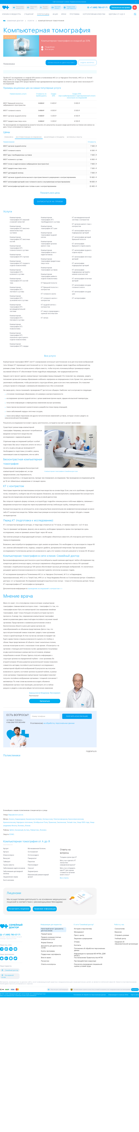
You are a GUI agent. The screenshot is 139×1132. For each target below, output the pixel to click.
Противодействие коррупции (85, 933)
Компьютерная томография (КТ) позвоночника (16, 326)
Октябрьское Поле (41, 795)
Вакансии (118, 904)
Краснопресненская (76, 791)
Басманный (19, 802)
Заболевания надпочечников (14, 841)
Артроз (6, 824)
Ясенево (21, 798)
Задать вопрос (87, 62)
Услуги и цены (43, 14)
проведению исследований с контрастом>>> (45, 588)
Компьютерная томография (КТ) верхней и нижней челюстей (19, 220)
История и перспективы (83, 901)
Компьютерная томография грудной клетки (49, 235)
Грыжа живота (8, 837)
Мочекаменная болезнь (37, 821)
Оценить (135, 962)
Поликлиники (9, 64)
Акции (55, 14)
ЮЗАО (11, 807)
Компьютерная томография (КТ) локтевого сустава (17, 289)
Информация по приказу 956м (118, 967)
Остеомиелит (33, 824)
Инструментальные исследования (29, 137)
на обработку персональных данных (58, 696)
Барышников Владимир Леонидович (76, 660)
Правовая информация (45, 881)
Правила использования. (78, 2)
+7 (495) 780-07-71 (97, 7)
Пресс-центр (79, 908)
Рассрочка (45, 933)
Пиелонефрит (33, 837)
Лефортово (34, 802)
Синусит (31, 841)
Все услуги (50, 356)
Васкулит (6, 831)
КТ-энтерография (78, 298)
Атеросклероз (8, 827)
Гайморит (6, 834)
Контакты (77, 918)
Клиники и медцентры (11, 14)
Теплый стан (71, 795)
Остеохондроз (33, 827)
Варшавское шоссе (15, 787)
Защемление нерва (10, 849)
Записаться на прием (120, 8)
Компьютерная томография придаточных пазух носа (50, 261)
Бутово (26, 802)
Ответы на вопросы (48, 937)
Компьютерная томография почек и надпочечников (48, 252)
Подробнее (50, 47)
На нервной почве (7, 949)
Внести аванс (46, 930)
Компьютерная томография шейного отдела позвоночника (49, 276)
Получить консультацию (47, 690)
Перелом (31, 834)
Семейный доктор (9, 943)
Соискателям (120, 901)
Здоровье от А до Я (117, 14)
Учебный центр (120, 911)
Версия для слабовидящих (58, 962)
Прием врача (8, 137)
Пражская (52, 795)
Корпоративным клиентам (94, 14)
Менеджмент (79, 904)
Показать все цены (50, 193)
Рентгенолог (65, 663)
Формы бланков (47, 915)
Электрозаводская (60, 791)
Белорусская (48, 791)
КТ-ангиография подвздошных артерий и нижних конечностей (81, 272)
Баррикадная (20, 791)
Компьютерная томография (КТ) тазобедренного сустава (50, 220)
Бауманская (30, 791)
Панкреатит (32, 831)
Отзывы (77, 914)
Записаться (76, 668)
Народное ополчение (24, 795)
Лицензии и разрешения (83, 911)
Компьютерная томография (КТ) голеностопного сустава (19, 248)
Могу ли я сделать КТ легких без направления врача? (68, 835)
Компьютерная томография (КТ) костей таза (19, 281)
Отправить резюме (122, 908)
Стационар (29, 14)
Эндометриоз (33, 844)
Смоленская (61, 795)
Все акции (49, 49)
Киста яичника (8, 853)
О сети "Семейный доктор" (84, 897)
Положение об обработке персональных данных (90, 967)
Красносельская (9, 795)
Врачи (63, 14)
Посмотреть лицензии (18, 881)
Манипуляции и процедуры (54, 137)
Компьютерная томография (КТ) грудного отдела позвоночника (20, 263)
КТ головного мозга (48, 294)
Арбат (12, 802)
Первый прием (46, 906)
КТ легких (44, 318)
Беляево (39, 791)
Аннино (11, 791)
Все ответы (64, 850)
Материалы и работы (74, 137)
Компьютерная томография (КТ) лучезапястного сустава (19, 298)
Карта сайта (135, 967)
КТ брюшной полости (49, 283)
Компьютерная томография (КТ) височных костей (20, 239)
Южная (27, 798)
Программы (74, 14)
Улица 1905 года (83, 795)
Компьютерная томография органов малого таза (49, 244)
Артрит (6, 821)
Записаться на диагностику (61, 62)
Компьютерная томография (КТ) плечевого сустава (17, 318)
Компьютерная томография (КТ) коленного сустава (17, 272)
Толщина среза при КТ (68, 830)
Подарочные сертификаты (51, 927)
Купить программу (48, 923)
